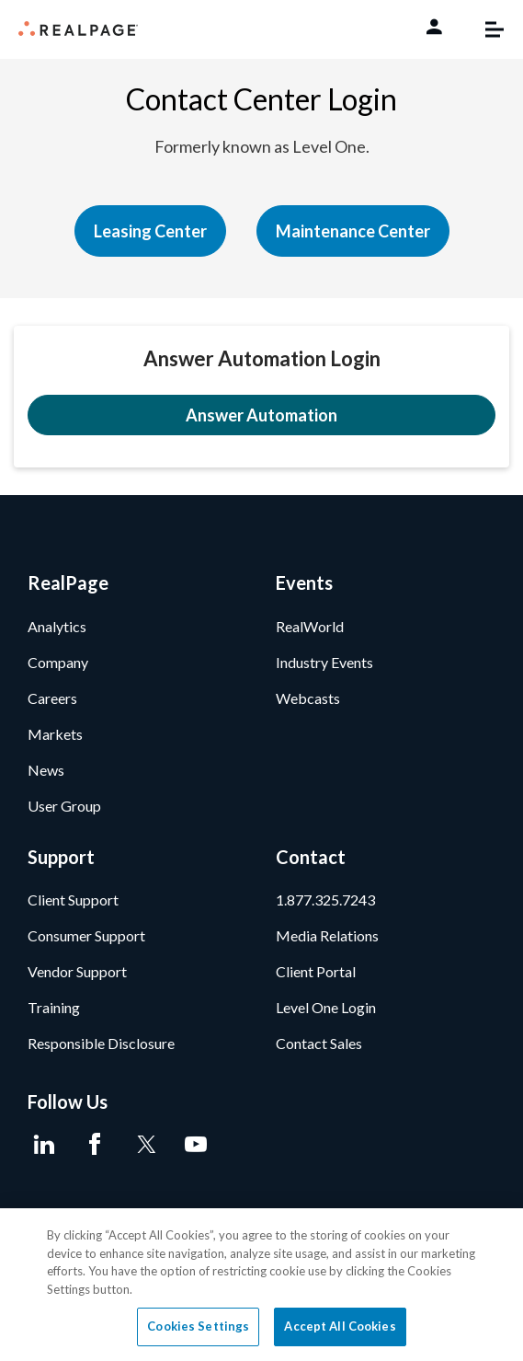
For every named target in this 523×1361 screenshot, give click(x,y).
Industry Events (324, 662)
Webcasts (308, 698)
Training (54, 1007)
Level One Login (326, 1007)
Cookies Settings (198, 1326)
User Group (64, 805)
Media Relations (327, 935)
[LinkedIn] (44, 1145)
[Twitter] (145, 1145)
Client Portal (316, 971)
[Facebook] (94, 1145)
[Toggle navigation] (485, 29)
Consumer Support (86, 935)
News (46, 770)
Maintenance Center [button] (353, 231)
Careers (52, 698)
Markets (55, 734)
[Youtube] (195, 1145)
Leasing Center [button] (150, 231)
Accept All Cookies (339, 1326)
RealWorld (310, 626)
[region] (261, 1284)
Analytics (57, 626)
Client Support (73, 899)
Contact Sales (319, 1043)
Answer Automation (261, 415)
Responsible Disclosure (101, 1043)
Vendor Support (77, 971)
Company (58, 662)
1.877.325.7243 (325, 899)
